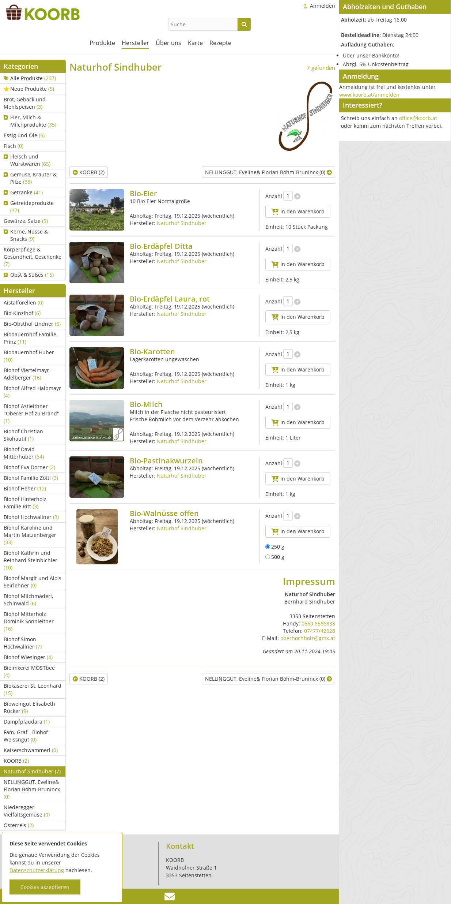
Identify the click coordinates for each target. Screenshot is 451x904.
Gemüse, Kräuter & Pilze (30, 178)
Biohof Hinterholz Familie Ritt (25, 503)
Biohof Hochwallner (31, 516)
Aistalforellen (23, 302)
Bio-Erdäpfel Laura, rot (170, 299)
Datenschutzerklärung (37, 870)
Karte (195, 43)
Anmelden (322, 5)
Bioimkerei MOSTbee (29, 671)
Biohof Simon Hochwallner (23, 643)
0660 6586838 (318, 623)
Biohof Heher (25, 488)
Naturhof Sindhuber (32, 771)
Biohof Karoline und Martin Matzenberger (30, 535)
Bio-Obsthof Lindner (32, 323)
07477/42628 (319, 630)
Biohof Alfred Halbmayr (32, 392)
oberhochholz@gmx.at (307, 638)
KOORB (16, 760)
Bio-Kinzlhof (22, 313)
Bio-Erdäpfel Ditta (161, 246)
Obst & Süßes (29, 274)
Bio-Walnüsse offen (164, 513)
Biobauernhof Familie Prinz (30, 338)
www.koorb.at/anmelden (369, 94)
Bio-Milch (146, 404)
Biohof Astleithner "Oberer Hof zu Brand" (31, 413)
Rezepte (220, 43)
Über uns (168, 43)
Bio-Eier (143, 193)
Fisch (13, 145)
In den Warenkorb (298, 211)
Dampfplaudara (27, 721)
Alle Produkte (30, 78)
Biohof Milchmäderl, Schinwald (28, 600)
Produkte (102, 43)
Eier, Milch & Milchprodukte (30, 121)
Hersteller (135, 43)
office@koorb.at (418, 118)
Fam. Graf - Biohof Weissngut (26, 736)
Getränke (23, 192)
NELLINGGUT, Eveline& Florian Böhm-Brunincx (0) (268, 172)
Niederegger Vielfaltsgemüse (27, 811)
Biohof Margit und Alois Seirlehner (32, 582)
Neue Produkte (29, 88)
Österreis (19, 825)
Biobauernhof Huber (29, 356)
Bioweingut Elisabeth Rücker (29, 707)
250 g (274, 546)
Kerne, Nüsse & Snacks (26, 235)
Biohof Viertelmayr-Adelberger (27, 374)
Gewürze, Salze (26, 220)
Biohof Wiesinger (28, 657)
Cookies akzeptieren (44, 887)
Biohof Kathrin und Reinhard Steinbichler (30, 560)
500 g (274, 556)
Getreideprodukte (29, 206)
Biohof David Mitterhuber (24, 453)
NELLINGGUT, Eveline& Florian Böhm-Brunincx (32, 789)
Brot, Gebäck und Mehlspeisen (25, 103)
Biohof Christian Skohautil (23, 435)
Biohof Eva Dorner (29, 467)
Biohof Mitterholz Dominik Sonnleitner (29, 621)
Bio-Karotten (152, 351)
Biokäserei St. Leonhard (32, 689)
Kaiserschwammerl (31, 750)
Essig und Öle (24, 135)
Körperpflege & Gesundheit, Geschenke (32, 257)
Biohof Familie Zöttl (31, 477)
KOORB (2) (89, 172)
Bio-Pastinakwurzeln (166, 461)
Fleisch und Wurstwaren (27, 160)
